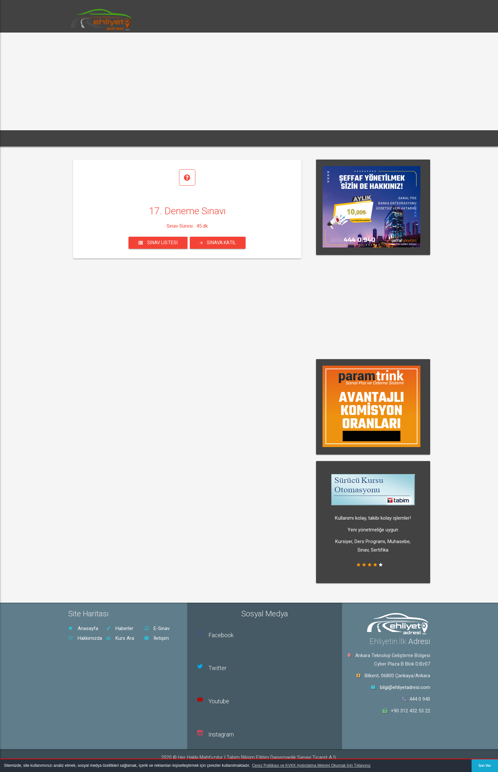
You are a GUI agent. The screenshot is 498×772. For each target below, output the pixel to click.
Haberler (119, 628)
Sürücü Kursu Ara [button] (252, 138)
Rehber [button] (212, 138)
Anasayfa (83, 628)
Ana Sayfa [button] (86, 138)
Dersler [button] (182, 138)
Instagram (221, 734)
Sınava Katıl (218, 242)
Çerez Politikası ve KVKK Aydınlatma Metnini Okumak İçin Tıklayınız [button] (311, 765)
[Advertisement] (249, 81)
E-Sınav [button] (151, 138)
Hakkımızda (85, 638)
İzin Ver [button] (485, 765)
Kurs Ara (120, 638)
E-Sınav (157, 628)
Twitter (217, 668)
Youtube (218, 701)
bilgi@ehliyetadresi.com (405, 687)
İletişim (156, 638)
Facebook (221, 635)
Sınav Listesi (158, 242)
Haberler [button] (120, 138)
